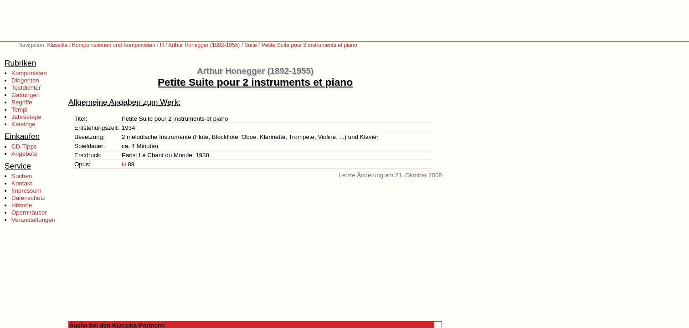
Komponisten (29, 73)
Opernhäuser (29, 212)
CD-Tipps (24, 146)
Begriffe (21, 102)
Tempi (19, 109)
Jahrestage (26, 116)
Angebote (24, 153)
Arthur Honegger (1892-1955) (204, 45)
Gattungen (25, 95)
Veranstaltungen (33, 219)
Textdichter (26, 87)
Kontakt (21, 183)
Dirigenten (25, 80)
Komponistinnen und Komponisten (113, 45)
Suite (250, 45)
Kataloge (23, 124)
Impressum (26, 190)
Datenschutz (28, 198)
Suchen (21, 176)
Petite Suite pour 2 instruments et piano (309, 45)
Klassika (57, 45)
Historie (21, 205)
